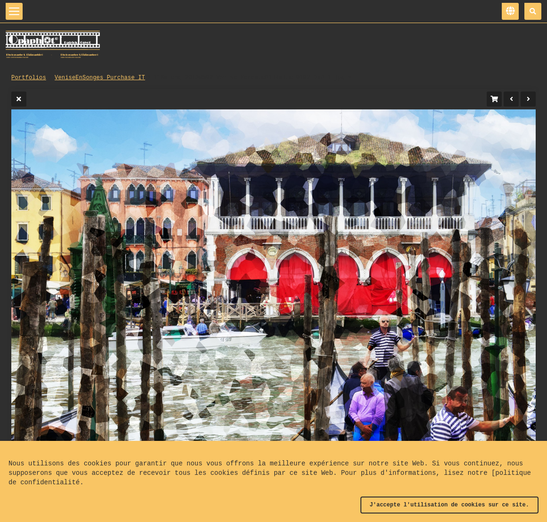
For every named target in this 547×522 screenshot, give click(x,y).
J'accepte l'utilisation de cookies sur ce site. (449, 505)
